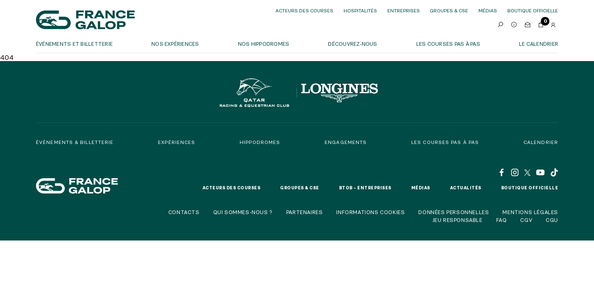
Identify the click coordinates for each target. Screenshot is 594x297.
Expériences (176, 142)
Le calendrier (538, 44)
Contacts (184, 212)
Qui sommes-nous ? (243, 212)
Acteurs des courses (304, 10)
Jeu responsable (457, 220)
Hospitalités (360, 10)
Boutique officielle (530, 187)
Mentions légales (530, 212)
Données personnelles (453, 212)
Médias (487, 10)
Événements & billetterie (74, 142)
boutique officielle (532, 10)
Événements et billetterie (74, 44)
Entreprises (403, 10)
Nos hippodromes (264, 44)
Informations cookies (370, 212)
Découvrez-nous (352, 44)
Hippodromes (260, 142)
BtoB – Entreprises (365, 187)
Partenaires (304, 212)
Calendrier (540, 142)
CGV (526, 220)
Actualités (465, 187)
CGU (552, 220)
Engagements (346, 142)
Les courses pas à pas (448, 44)
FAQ (501, 220)
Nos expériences (175, 44)
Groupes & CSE (449, 10)
